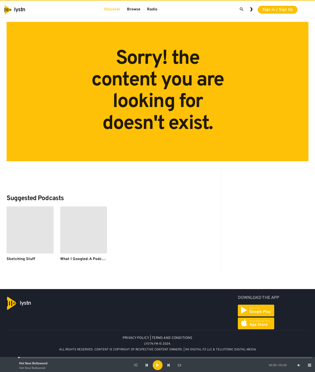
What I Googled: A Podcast (84, 259)
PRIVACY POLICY (136, 338)
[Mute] (298, 365)
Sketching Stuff (21, 259)
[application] (157, 365)
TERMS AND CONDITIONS (172, 338)
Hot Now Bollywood (33, 363)
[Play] (158, 365)
